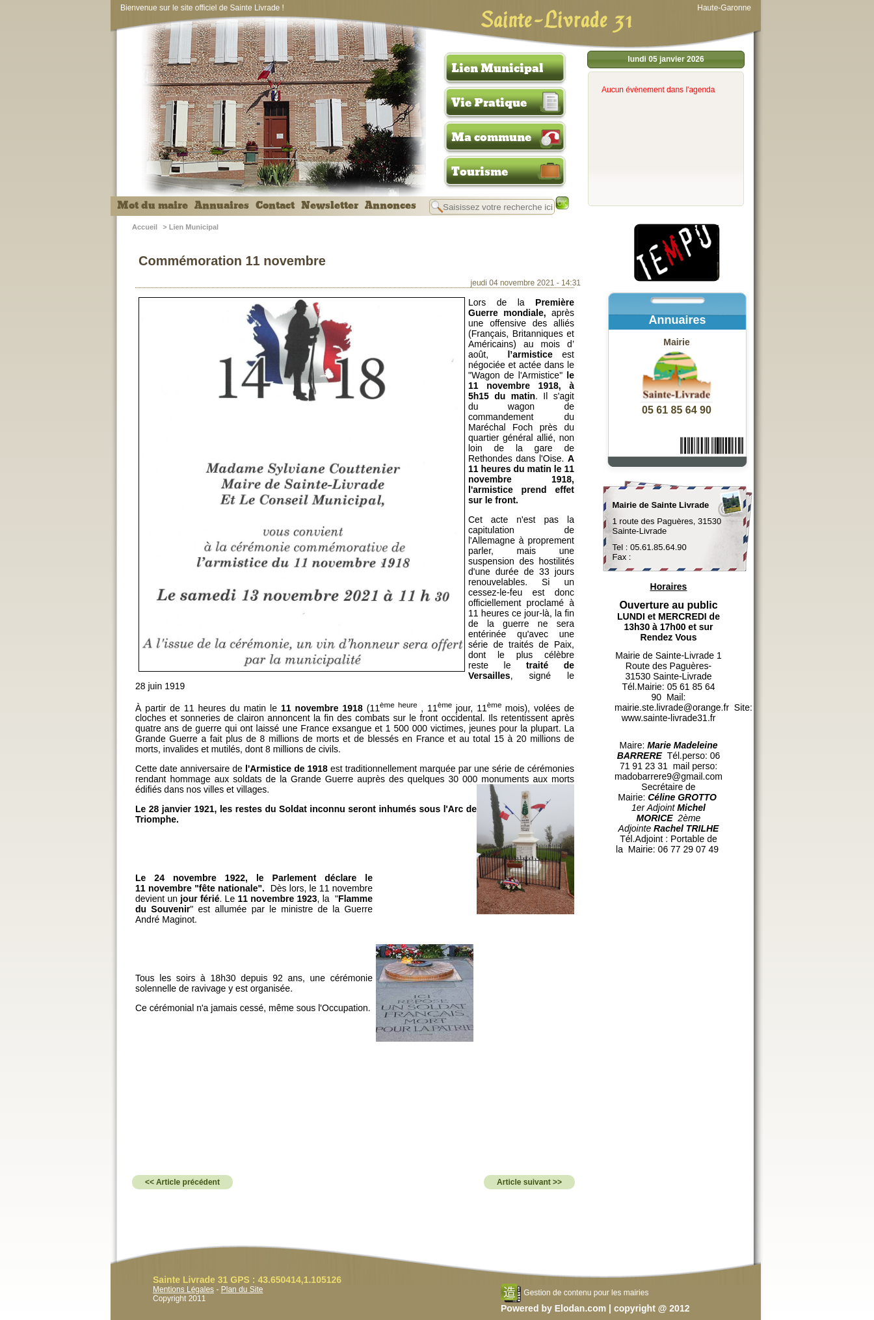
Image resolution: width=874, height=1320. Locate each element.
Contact (275, 205)
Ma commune (491, 137)
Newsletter (329, 205)
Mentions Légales (183, 1289)
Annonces (390, 205)
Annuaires (221, 205)
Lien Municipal (497, 68)
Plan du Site (242, 1289)
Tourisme (479, 172)
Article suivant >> (529, 1182)
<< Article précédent (182, 1182)
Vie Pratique (489, 103)
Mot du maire (152, 205)
